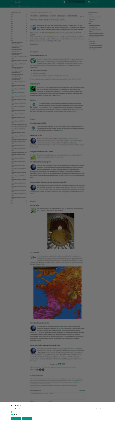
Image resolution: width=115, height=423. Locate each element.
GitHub (15, 414)
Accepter (16, 419)
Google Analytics (17, 412)
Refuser (26, 419)
